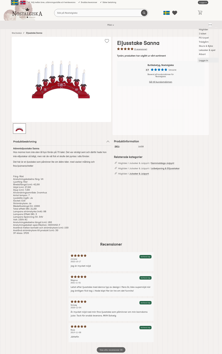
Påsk (52, 25)
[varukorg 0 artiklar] (200, 13)
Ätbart (157, 25)
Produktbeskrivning (61, 141)
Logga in (203, 2)
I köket (78, 25)
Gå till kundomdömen (160, 82)
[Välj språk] (166, 13)
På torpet (91, 25)
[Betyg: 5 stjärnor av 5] (160, 49)
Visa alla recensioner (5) (111, 350)
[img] (107, 41)
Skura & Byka (122, 25)
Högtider (65, 25)
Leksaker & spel (141, 25)
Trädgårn (105, 25)
